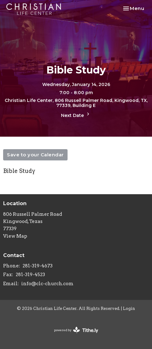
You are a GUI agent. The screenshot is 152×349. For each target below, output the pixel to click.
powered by (76, 330)
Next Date (76, 114)
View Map (15, 236)
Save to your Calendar (35, 155)
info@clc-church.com (47, 283)
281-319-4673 (38, 266)
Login (129, 308)
